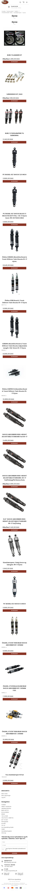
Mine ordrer (4, 793)
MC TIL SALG (4, 820)
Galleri (3, 829)
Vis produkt (14, 61)
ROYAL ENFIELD (5, 812)
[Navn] (14, 842)
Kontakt (3, 823)
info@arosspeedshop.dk (10, 870)
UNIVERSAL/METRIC (6, 808)
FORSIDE (3, 804)
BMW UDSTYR (5, 810)
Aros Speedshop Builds (7, 827)
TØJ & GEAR (4, 816)
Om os (3, 825)
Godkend (14, 853)
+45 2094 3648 (8, 866)
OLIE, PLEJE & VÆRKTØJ (7, 818)
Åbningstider (4, 821)
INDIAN (3, 814)
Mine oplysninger (6, 795)
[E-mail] (14, 845)
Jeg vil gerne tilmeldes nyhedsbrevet (15, 849)
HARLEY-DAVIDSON (6, 806)
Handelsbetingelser (6, 831)
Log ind (3, 797)
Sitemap (3, 833)
